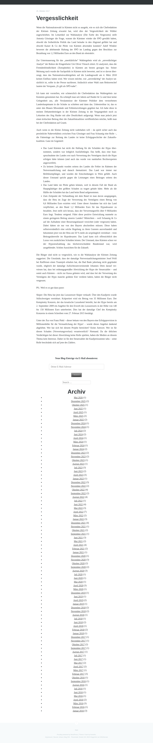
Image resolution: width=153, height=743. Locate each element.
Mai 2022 (78, 508)
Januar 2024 (78, 449)
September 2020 (78, 567)
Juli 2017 (78, 655)
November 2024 (78, 427)
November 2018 (78, 611)
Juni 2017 (78, 659)
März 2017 (78, 670)
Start (76, 730)
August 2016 (78, 685)
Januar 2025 (78, 419)
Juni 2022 (78, 504)
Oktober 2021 (78, 530)
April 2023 (78, 475)
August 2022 (78, 497)
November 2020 (78, 559)
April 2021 (78, 545)
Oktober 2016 (78, 677)
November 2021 (78, 526)
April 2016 (78, 699)
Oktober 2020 (78, 563)
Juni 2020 (78, 578)
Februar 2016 (78, 707)
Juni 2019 (78, 596)
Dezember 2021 (78, 523)
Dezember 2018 (78, 607)
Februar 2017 (78, 674)
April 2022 (78, 511)
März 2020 (78, 589)
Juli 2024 (78, 430)
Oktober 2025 (78, 405)
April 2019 (78, 600)
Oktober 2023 (78, 460)
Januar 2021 (78, 552)
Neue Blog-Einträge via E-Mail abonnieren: (76, 358)
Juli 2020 (78, 574)
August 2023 (78, 464)
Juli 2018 (78, 618)
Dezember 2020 (78, 556)
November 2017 (78, 640)
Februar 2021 (78, 548)
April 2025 (78, 412)
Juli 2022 (78, 500)
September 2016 (78, 681)
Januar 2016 (78, 710)
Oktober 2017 (78, 644)
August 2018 (78, 615)
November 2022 (78, 486)
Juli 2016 (78, 688)
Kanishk (93, 734)
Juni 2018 (78, 622)
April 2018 (78, 626)
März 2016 (78, 703)
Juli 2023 (78, 467)
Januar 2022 (78, 519)
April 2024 (78, 438)
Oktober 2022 (78, 489)
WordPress (74, 734)
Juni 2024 (78, 434)
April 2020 (78, 585)
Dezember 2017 (78, 637)
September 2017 (78, 648)
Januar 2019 (78, 604)
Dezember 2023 (78, 453)
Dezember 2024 (78, 423)
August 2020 (78, 570)
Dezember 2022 (78, 482)
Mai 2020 (78, 582)
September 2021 (78, 534)
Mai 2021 (78, 541)
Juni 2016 (78, 692)
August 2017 (78, 652)
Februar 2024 (78, 445)
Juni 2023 (78, 471)
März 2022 (78, 515)
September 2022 (78, 493)
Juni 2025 (78, 408)
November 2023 (78, 456)
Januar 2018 (78, 633)
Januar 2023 (78, 478)
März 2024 (78, 441)
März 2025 (78, 416)
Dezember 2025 (78, 401)
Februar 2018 (78, 629)
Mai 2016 (78, 696)
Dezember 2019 (78, 593)
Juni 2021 (78, 537)
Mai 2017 (78, 663)
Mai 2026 (78, 397)
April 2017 (78, 666)
